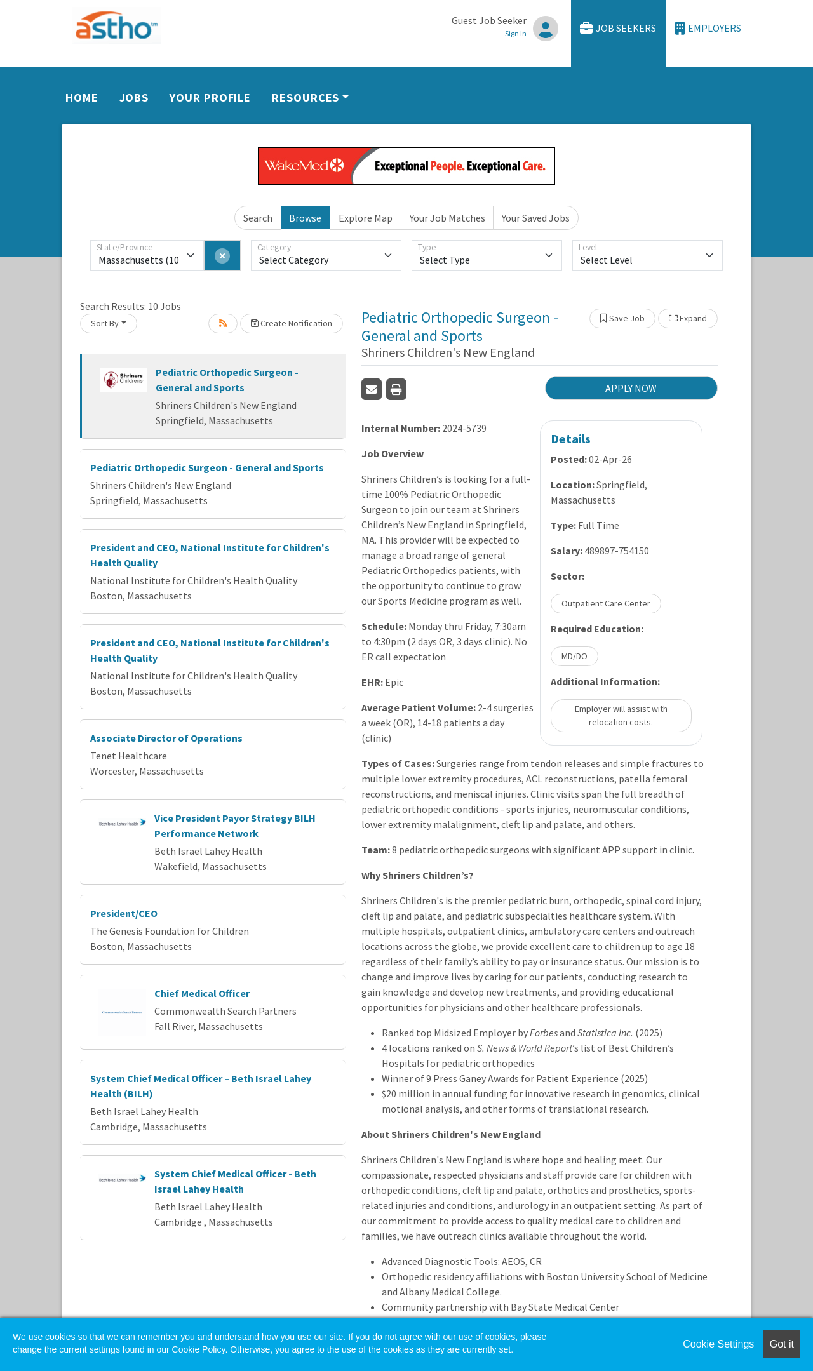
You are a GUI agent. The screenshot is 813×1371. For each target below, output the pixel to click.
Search (257, 217)
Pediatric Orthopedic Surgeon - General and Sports (207, 467)
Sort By (105, 323)
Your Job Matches (447, 217)
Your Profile (210, 97)
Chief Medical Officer (202, 993)
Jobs (134, 97)
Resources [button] (305, 97)
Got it (782, 1344)
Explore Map (366, 217)
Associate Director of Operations (166, 738)
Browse (305, 217)
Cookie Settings (718, 1344)
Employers (708, 28)
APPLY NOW (631, 388)
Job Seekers (618, 28)
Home (81, 97)
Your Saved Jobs (536, 217)
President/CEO (124, 913)
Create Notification (291, 323)
